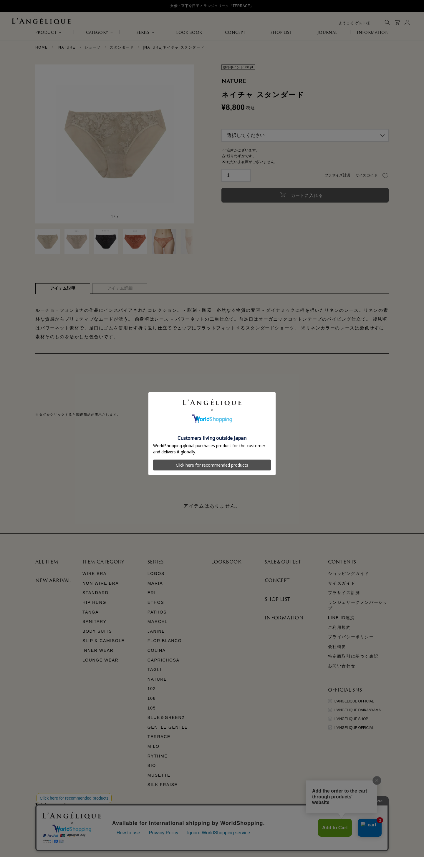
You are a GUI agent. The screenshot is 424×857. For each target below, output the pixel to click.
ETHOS (156, 602)
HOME (41, 47)
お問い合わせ (342, 665)
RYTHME (158, 756)
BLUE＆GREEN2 (166, 717)
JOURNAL (327, 32)
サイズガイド (366, 175)
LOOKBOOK (226, 561)
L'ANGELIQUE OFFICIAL (351, 701)
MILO (154, 746)
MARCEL (158, 621)
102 (152, 688)
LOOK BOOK (189, 32)
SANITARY (94, 621)
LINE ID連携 (341, 617)
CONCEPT (235, 32)
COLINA (157, 650)
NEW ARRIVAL (53, 580)
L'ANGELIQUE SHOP (348, 719)
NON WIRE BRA (100, 583)
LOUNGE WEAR (100, 660)
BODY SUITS (97, 631)
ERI (152, 592)
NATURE (66, 47)
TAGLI (154, 669)
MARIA (155, 583)
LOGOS (156, 573)
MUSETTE (159, 775)
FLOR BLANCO (165, 640)
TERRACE (159, 736)
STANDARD (95, 592)
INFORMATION (373, 32)
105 (152, 708)
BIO (152, 765)
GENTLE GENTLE (168, 727)
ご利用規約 (339, 627)
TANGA (90, 612)
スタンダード (122, 47)
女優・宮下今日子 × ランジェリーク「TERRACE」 (212, 6)
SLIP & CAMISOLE (103, 640)
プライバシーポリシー (351, 636)
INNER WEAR (97, 650)
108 (152, 698)
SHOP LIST (281, 32)
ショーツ (92, 47)
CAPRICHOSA (164, 660)
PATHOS (157, 612)
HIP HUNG (94, 602)
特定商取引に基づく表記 (353, 656)
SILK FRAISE (163, 784)
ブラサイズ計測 (337, 175)
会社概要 (337, 646)
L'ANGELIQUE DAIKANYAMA (354, 710)
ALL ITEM (46, 561)
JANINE (156, 631)
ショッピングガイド (348, 573)
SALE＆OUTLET (283, 561)
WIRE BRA (94, 573)
